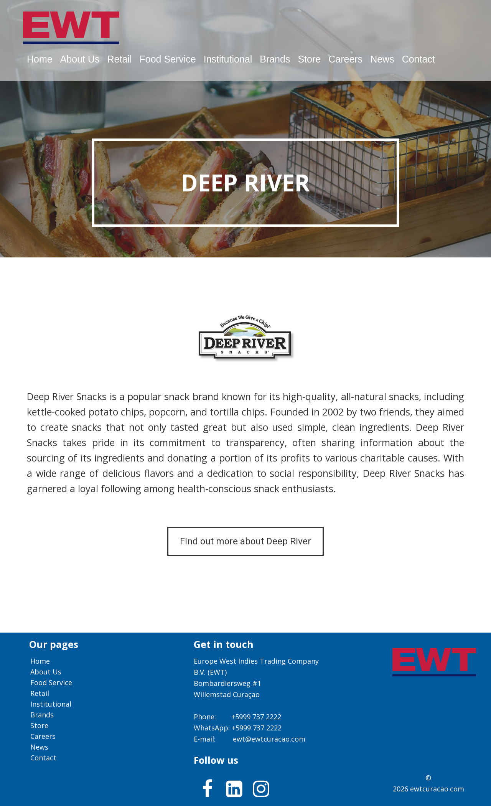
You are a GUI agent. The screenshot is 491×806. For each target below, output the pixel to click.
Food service (167, 59)
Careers (345, 59)
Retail (119, 59)
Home (40, 59)
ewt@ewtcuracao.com (269, 738)
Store (309, 59)
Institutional (228, 59)
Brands (275, 59)
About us (80, 59)
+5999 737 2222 (256, 716)
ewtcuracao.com (437, 788)
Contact (418, 59)
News (382, 59)
